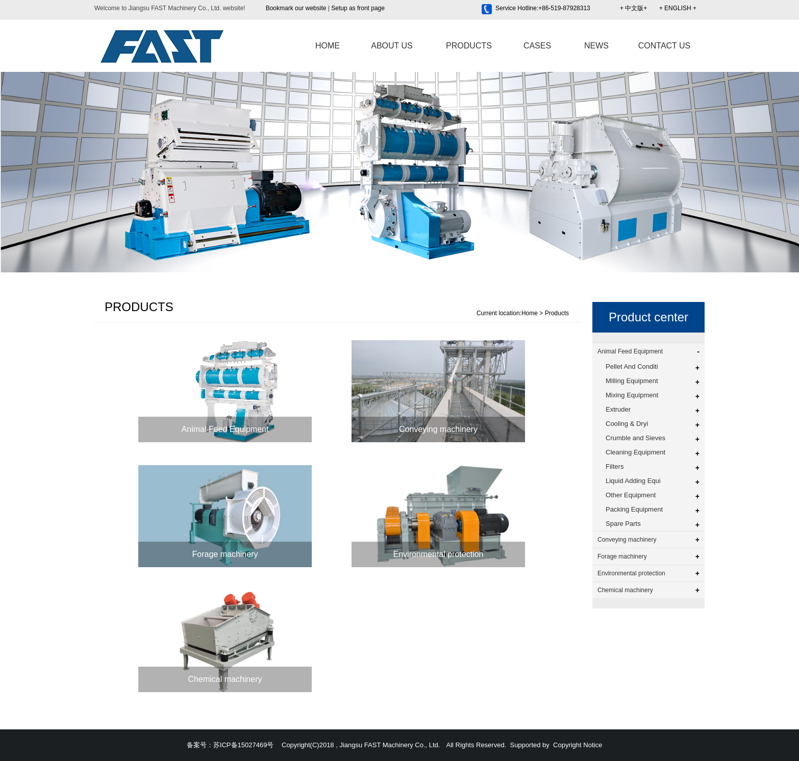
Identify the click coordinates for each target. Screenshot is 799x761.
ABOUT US (392, 45)
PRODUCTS (469, 45)
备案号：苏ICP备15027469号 (230, 745)
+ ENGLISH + (677, 8)
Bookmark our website (296, 8)
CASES (537, 45)
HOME (327, 45)
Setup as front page (358, 8)
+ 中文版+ (633, 8)
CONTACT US (664, 45)
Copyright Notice (577, 745)
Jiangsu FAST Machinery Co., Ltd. (389, 745)
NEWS (596, 45)
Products (557, 313)
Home (529, 313)
